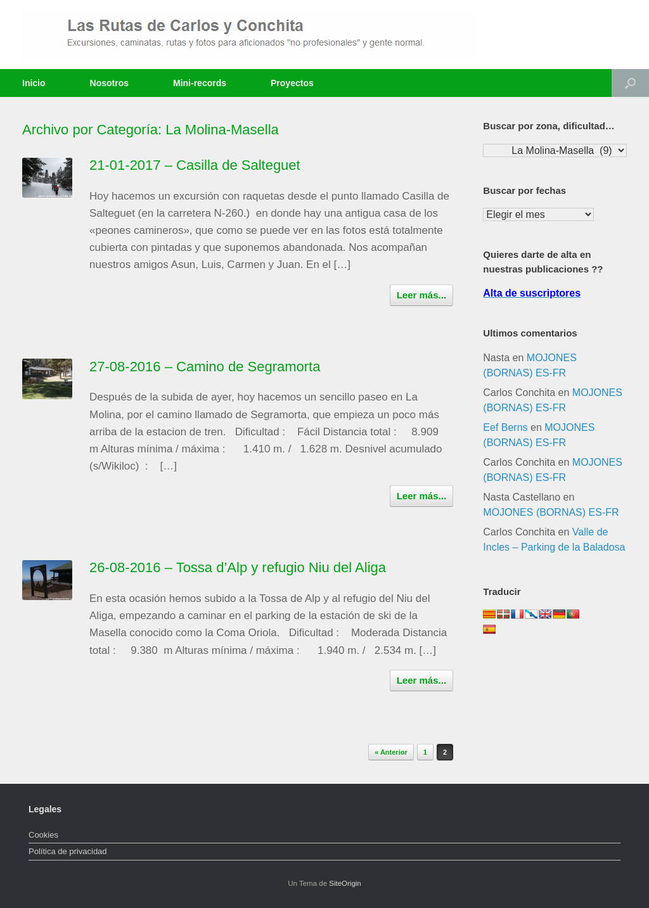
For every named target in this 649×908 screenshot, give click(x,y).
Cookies (43, 835)
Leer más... (421, 295)
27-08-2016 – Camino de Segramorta (204, 366)
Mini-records (199, 83)
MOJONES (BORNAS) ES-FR (551, 512)
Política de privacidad (68, 851)
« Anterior (391, 752)
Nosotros (109, 83)
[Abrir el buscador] (630, 83)
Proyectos (292, 83)
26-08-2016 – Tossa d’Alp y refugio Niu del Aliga (237, 567)
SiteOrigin (345, 883)
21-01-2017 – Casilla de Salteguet (194, 165)
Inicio (34, 83)
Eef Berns (505, 427)
